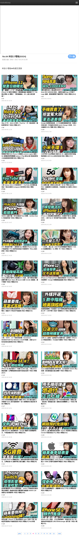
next (59, 533)
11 (54, 533)
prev (19, 533)
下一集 (72, 56)
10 (50, 533)
